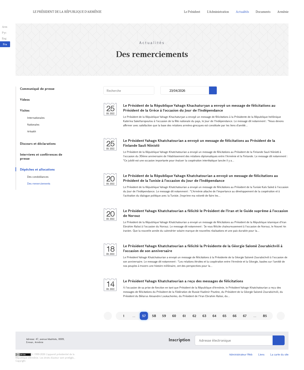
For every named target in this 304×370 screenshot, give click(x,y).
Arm (4, 27)
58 (154, 316)
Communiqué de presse (37, 89)
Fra (5, 44)
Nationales (33, 124)
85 (265, 316)
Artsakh (31, 131)
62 (194, 316)
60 (174, 316)
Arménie (282, 12)
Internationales (36, 118)
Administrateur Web (240, 354)
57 (144, 316)
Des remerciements (38, 183)
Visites (24, 110)
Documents (263, 12)
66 (235, 316)
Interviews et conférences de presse (41, 156)
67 (245, 316)
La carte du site (279, 354)
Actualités (242, 12)
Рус (4, 32)
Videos (25, 99)
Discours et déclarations (38, 143)
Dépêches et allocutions (37, 169)
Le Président (192, 12)
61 (184, 316)
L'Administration (218, 12)
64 (214, 316)
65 (224, 316)
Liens (261, 354)
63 (204, 316)
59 (164, 316)
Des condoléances (37, 177)
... (165, 90)
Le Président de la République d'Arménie (67, 12)
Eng (4, 38)
